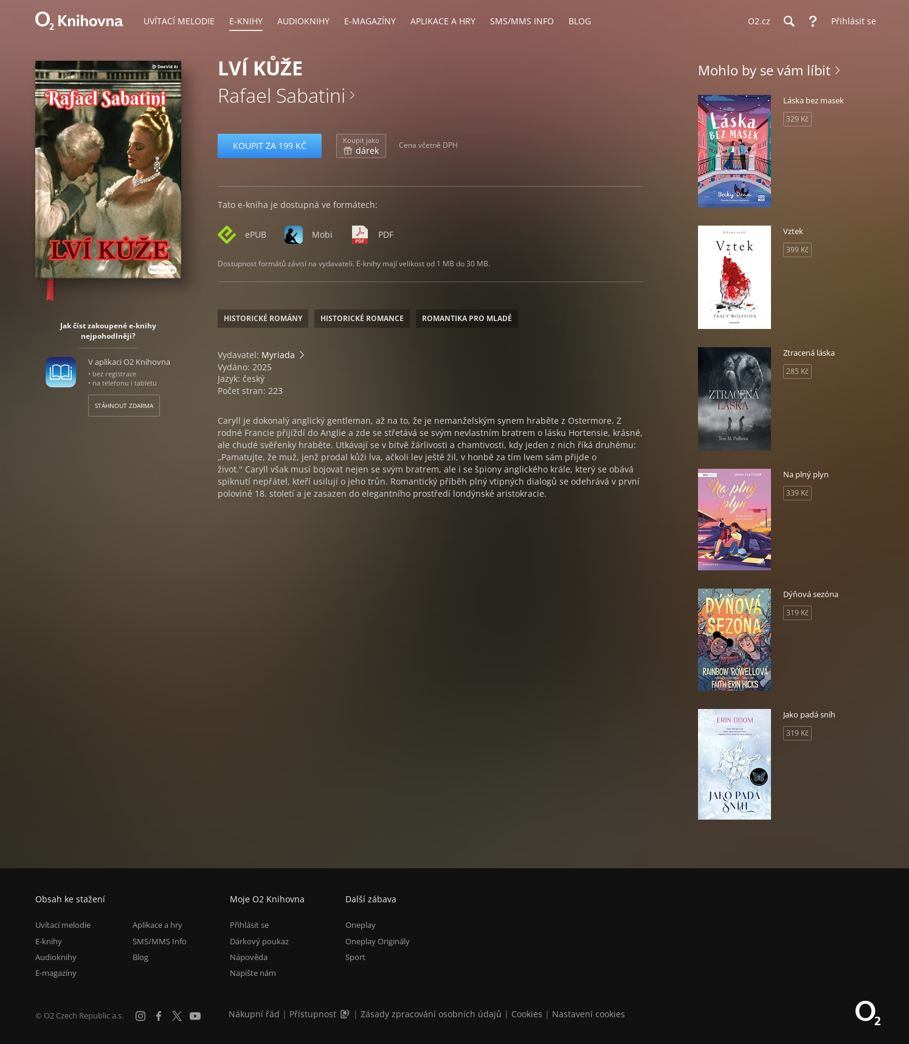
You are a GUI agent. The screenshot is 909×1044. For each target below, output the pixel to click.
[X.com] (177, 1016)
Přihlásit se (249, 924)
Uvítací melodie (63, 924)
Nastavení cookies (588, 1014)
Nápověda (249, 957)
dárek (361, 146)
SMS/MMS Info (160, 941)
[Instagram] (140, 1016)
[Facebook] (159, 1016)
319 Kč (797, 612)
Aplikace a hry (157, 924)
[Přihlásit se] (850, 21)
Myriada (278, 355)
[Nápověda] (813, 21)
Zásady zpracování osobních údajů (431, 1014)
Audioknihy (56, 957)
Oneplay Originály (377, 941)
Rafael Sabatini (281, 95)
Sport (355, 957)
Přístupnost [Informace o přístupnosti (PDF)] (312, 1014)
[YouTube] (195, 1016)
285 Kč (797, 371)
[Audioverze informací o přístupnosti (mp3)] (346, 1014)
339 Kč (797, 493)
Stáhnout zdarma (124, 405)
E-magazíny (56, 972)
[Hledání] (788, 21)
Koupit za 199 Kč (269, 145)
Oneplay (360, 924)
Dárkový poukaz (259, 941)
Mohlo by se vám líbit (764, 70)
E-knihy (48, 941)
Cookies (526, 1014)
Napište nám (253, 972)
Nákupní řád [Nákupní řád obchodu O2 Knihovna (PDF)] (254, 1014)
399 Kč (797, 249)
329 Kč (797, 119)
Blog (140, 957)
